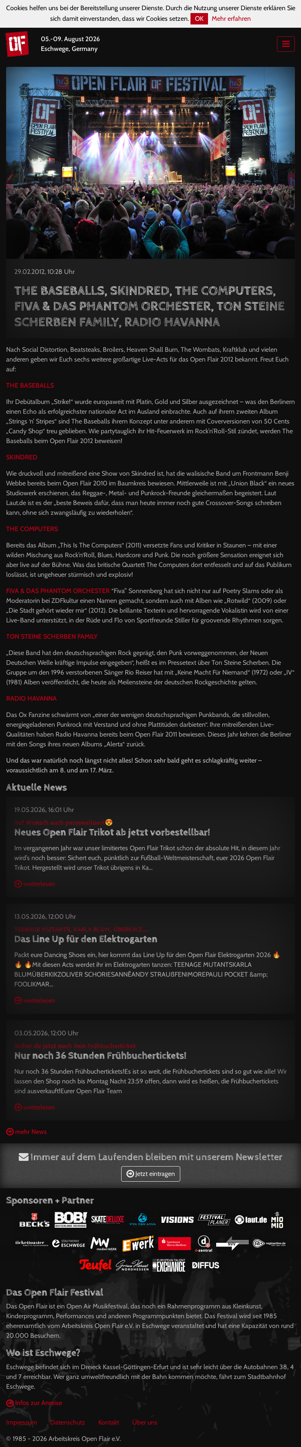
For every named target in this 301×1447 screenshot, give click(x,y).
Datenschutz (67, 1422)
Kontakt (108, 1422)
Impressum (21, 1422)
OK (199, 18)
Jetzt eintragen (150, 1174)
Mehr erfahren (231, 18)
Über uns (144, 1422)
